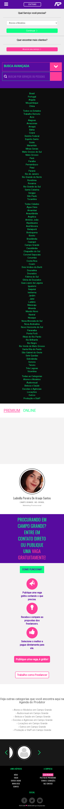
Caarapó (32, 242)
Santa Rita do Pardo (32, 349)
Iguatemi (32, 286)
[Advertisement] (32, 441)
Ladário (32, 302)
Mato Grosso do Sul (32, 152)
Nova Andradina (32, 324)
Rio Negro (32, 343)
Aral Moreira (32, 226)
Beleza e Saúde (32, 385)
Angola (32, 99)
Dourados (32, 273)
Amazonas (32, 123)
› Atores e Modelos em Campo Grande (32, 709)
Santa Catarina (32, 189)
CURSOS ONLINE (16, 781)
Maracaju (32, 305)
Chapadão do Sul (32, 251)
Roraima (32, 183)
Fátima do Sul (32, 276)
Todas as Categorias (32, 376)
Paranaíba (32, 330)
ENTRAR (32, 4)
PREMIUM (12, 410)
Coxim (32, 264)
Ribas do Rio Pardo (32, 336)
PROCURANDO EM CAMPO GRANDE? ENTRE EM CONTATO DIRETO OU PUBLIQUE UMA (32, 538)
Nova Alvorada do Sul (32, 321)
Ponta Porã (31, 333)
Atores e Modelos (32, 379)
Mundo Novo (32, 311)
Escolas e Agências (32, 389)
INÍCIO (16, 775)
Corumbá (32, 257)
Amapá (32, 126)
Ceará (32, 133)
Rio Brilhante (32, 340)
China (32, 106)
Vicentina (32, 371)
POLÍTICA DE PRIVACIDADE (48, 778)
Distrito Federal (32, 136)
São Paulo (32, 196)
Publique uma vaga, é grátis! (32, 659)
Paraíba (32, 161)
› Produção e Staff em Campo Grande (32, 730)
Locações (32, 392)
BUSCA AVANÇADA (16, 66)
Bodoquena (32, 232)
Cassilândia (32, 248)
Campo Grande (32, 245)
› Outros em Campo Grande (32, 726)
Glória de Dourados (32, 280)
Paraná (32, 171)
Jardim (32, 295)
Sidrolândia (32, 359)
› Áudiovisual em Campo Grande (32, 713)
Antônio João (32, 220)
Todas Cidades (32, 204)
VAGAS (16, 778)
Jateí (32, 299)
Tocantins (32, 199)
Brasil (32, 93)
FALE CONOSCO (48, 783)
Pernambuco (32, 164)
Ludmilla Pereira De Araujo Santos (32, 498)
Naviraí (32, 314)
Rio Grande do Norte (32, 177)
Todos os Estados (32, 111)
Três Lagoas (32, 368)
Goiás (32, 142)
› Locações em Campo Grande (32, 723)
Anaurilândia (32, 213)
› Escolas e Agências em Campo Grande (32, 720)
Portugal (32, 96)
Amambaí (32, 210)
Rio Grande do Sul (32, 186)
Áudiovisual (32, 382)
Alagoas (32, 120)
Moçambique (32, 103)
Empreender (41, 805)
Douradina (32, 270)
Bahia (32, 129)
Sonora (31, 362)
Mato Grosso (32, 155)
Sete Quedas (32, 355)
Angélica (32, 216)
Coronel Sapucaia (31, 254)
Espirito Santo (32, 139)
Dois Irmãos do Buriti (32, 267)
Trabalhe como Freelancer (32, 674)
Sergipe (32, 193)
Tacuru (32, 365)
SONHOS (16, 786)
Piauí (32, 167)
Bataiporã (32, 229)
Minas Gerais (32, 148)
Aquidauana (32, 223)
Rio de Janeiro (32, 174)
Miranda (32, 308)
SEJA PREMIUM (48, 775)
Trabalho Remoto (32, 114)
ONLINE (29, 410)
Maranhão (32, 145)
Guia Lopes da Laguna (32, 283)
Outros (32, 395)
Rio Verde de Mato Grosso (32, 346)
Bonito (32, 235)
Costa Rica (32, 261)
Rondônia (31, 180)
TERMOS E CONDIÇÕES (48, 781)
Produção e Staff (32, 398)
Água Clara (32, 207)
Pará (32, 158)
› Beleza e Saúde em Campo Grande (32, 716)
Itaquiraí (32, 289)
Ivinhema (32, 292)
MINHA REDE (16, 783)
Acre (32, 117)
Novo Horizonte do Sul (32, 327)
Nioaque (32, 317)
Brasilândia (32, 239)
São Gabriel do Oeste (32, 352)
